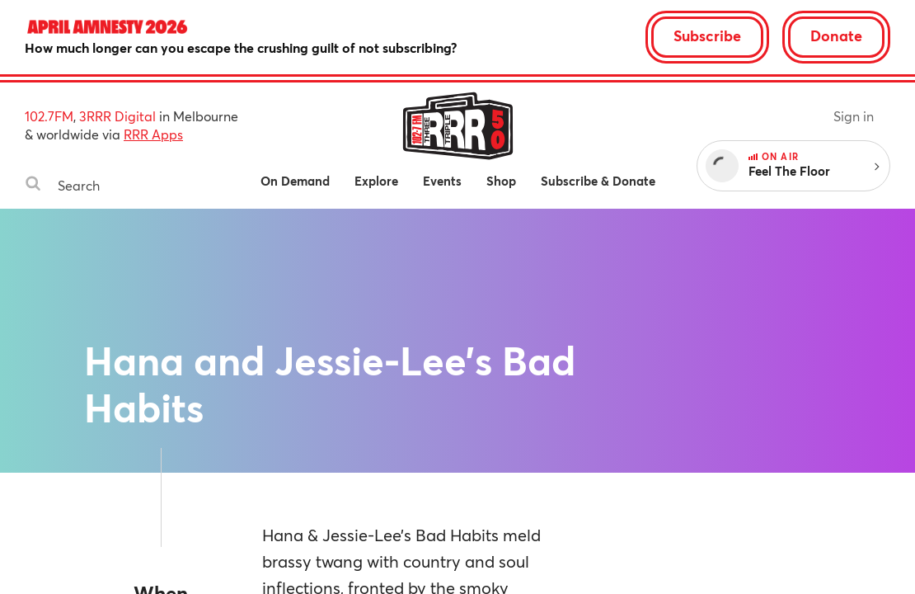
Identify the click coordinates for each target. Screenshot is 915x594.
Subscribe (707, 35)
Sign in (853, 116)
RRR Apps (153, 134)
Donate (836, 35)
